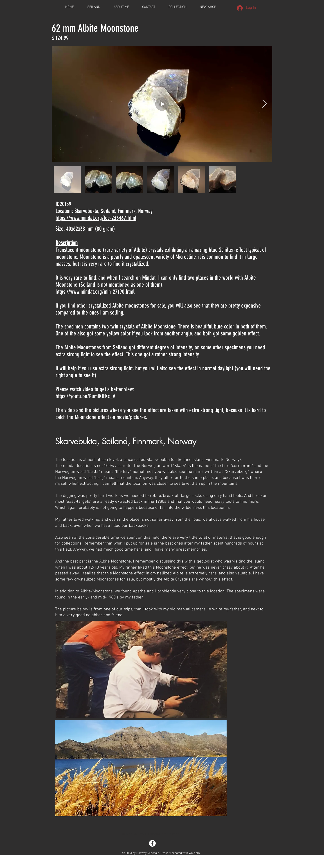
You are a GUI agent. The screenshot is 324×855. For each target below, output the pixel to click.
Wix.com (194, 853)
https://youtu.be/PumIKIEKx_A (85, 396)
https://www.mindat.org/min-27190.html (95, 291)
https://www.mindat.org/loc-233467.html (96, 217)
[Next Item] (264, 104)
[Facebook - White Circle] (152, 843)
